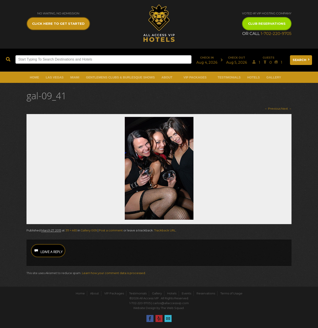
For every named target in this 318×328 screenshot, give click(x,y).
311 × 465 (71, 230)
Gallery (273, 77)
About (166, 77)
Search (301, 60)
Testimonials (229, 77)
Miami (74, 77)
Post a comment (111, 230)
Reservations (206, 293)
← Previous (272, 108)
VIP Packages (195, 77)
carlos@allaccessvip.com (171, 303)
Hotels (253, 77)
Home (34, 77)
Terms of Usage (231, 293)
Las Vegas (55, 77)
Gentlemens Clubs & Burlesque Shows (120, 77)
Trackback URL (165, 230)
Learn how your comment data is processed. (114, 273)
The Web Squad (172, 308)
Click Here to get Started (58, 23)
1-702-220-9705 (276, 33)
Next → (286, 108)
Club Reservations (267, 23)
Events (186, 293)
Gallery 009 (89, 230)
